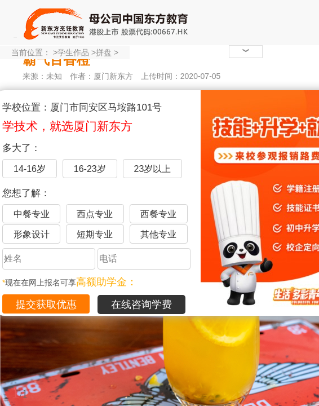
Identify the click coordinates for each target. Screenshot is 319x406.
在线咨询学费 (141, 304)
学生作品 (73, 52)
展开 (304, 340)
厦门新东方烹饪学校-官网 (107, 22)
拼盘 (104, 52)
